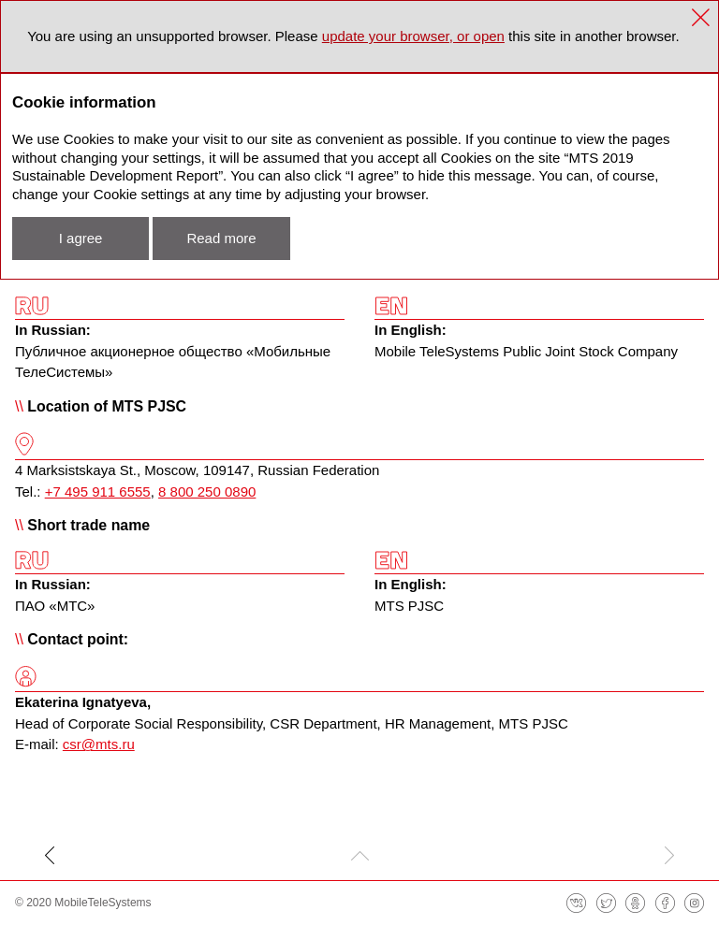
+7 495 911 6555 (98, 491)
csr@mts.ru (99, 744)
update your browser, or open (413, 36)
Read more (221, 238)
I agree (81, 238)
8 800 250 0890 (207, 491)
